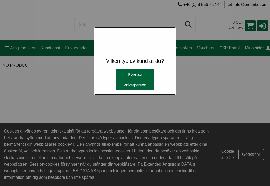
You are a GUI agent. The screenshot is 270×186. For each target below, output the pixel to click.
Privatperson (135, 85)
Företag (135, 74)
